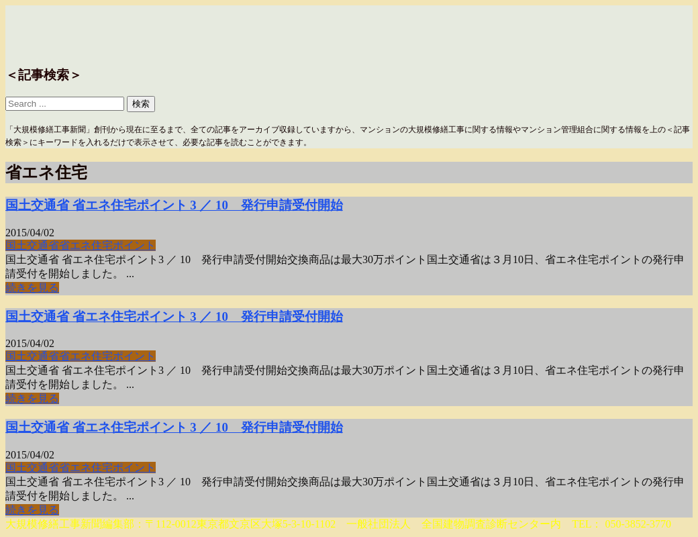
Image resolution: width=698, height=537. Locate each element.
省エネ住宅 (86, 245)
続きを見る (32, 287)
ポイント (134, 245)
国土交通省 (32, 245)
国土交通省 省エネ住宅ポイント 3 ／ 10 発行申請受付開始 (174, 205)
